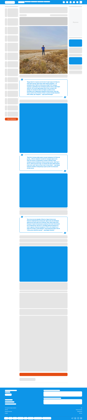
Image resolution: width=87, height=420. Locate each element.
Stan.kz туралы (9, 399)
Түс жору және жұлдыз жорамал (10, 407)
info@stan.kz (7, 392)
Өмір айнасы (40, 1)
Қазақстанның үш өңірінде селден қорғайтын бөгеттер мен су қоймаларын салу (41, 310)
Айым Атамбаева (23, 378)
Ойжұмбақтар (79, 411)
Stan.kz (39, 23)
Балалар (80, 413)
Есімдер (6, 413)
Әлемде (34, 1)
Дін (81, 407)
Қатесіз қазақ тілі (37, 418)
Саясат (21, 1)
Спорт (47, 1)
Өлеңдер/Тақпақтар (8, 411)
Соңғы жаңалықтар (11, 116)
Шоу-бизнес (21, 2)
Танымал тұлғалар (79, 409)
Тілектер (6, 409)
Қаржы (27, 1)
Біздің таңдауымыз (46, 418)
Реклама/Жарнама (9, 401)
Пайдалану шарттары (10, 404)
